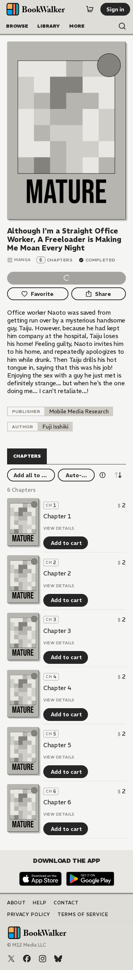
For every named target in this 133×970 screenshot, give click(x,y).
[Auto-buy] (76, 475)
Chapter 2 (57, 573)
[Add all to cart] (31, 475)
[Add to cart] (65, 542)
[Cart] (90, 9)
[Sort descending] (118, 475)
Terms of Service (82, 914)
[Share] (98, 293)
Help (39, 902)
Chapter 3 (57, 631)
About (16, 902)
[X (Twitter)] (11, 958)
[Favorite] (37, 293)
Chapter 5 (57, 745)
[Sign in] (115, 9)
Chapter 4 (57, 688)
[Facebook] (27, 958)
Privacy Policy (28, 914)
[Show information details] (102, 475)
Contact (66, 902)
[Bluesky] (58, 958)
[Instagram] (42, 958)
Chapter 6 (57, 802)
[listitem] (79, 411)
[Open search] (122, 26)
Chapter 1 (57, 516)
